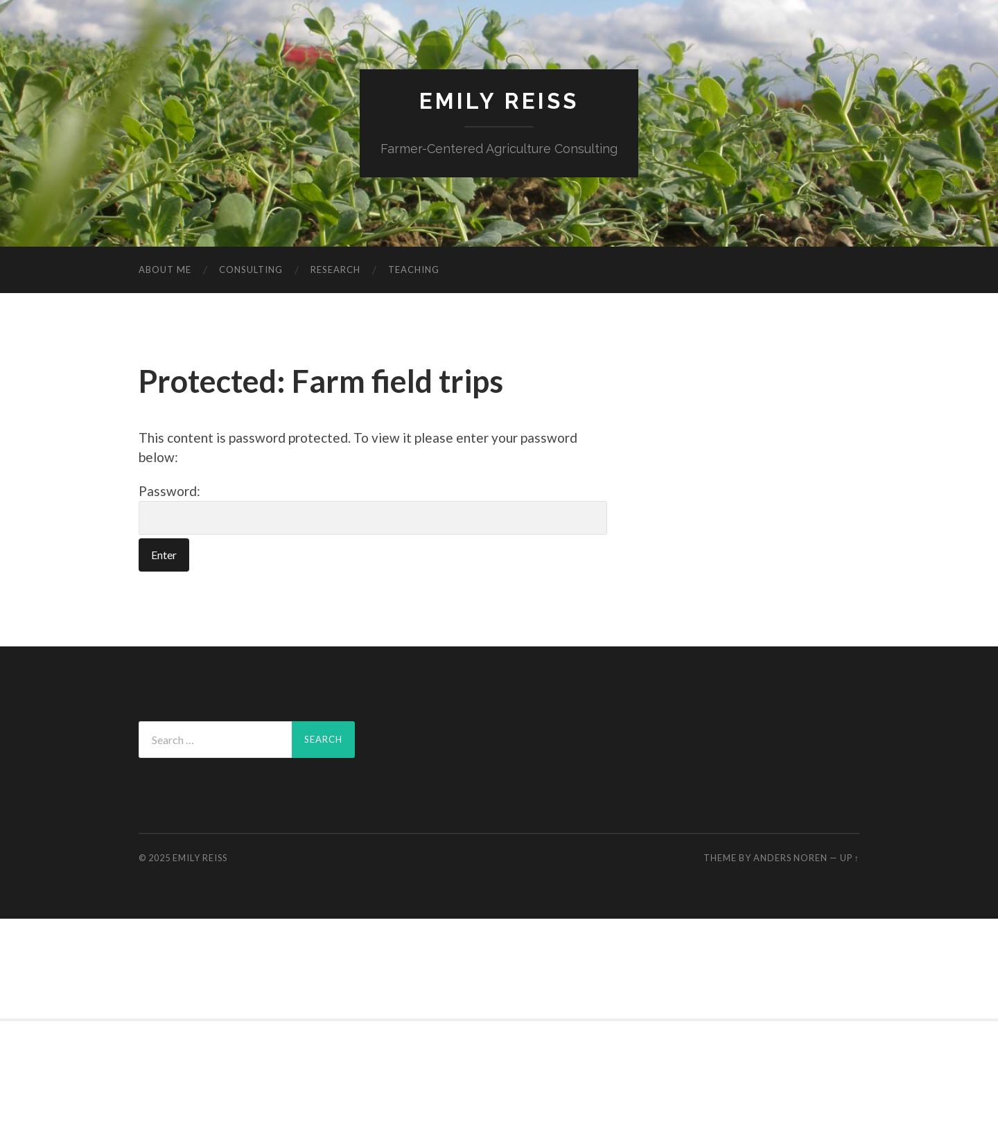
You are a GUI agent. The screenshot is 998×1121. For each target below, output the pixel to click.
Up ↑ (849, 857)
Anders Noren (790, 857)
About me (165, 269)
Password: (373, 509)
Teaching (413, 269)
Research (335, 269)
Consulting (251, 269)
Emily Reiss (499, 101)
